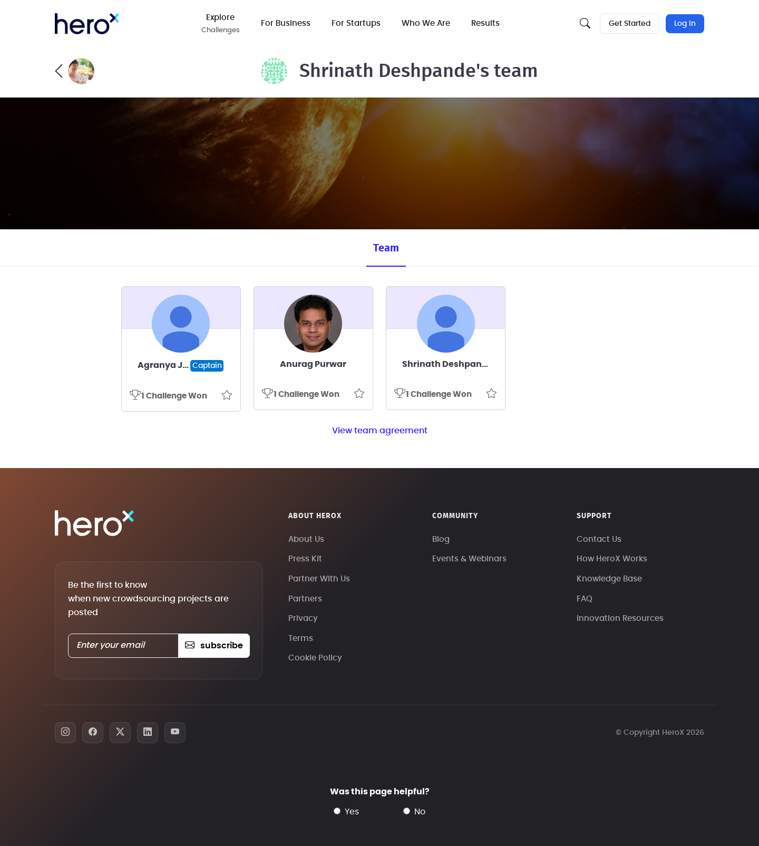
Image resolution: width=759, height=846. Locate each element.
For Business (285, 23)
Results (485, 23)
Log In (685, 23)
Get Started (629, 23)
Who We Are (426, 23)
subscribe (213, 645)
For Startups (356, 23)
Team (386, 248)
